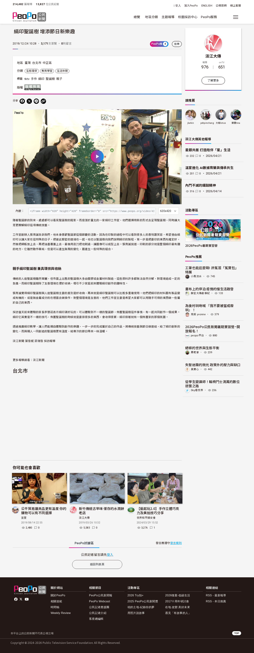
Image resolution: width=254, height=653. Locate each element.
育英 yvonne (199, 314)
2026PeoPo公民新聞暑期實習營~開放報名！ (212, 328)
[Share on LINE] (36, 101)
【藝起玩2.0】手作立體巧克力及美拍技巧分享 (158, 510)
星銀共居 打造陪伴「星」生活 (208, 150)
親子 (59, 79)
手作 (34, 79)
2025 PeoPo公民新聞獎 (143, 601)
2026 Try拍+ (136, 595)
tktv (26, 79)
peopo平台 (198, 335)
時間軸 (55, 607)
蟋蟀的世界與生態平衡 (202, 347)
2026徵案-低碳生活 (177, 595)
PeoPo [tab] (84, 543)
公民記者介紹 (97, 612)
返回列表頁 (97, 564)
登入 (178, 5)
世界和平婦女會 (146, 517)
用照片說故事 (136, 612)
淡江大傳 (84, 517)
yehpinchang (207, 123)
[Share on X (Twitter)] (29, 101)
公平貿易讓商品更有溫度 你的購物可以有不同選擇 (43, 510)
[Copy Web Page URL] (43, 101)
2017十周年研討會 (177, 601)
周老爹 (195, 352)
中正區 (47, 63)
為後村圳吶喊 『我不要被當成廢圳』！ (209, 307)
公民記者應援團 (99, 607)
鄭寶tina (236, 123)
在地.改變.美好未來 (177, 607)
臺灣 (28, 63)
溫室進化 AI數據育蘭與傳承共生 (209, 168)
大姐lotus (221, 123)
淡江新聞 (38, 360)
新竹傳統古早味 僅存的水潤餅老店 (101, 510)
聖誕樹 (50, 79)
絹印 (41, 79)
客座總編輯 (96, 618)
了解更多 (213, 80)
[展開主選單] (235, 17)
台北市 (36, 63)
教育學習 (47, 71)
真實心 (195, 368)
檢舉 (176, 44)
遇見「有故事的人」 (178, 612)
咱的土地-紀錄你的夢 (141, 607)
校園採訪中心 (187, 17)
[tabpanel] (97, 554)
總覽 (137, 17)
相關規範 (56, 601)
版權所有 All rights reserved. (33, 87)
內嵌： (20, 211)
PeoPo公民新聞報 (100, 595)
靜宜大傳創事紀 (201, 293)
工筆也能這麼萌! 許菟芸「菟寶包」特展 (211, 269)
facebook (16, 599)
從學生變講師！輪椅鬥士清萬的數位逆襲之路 (212, 383)
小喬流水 (196, 276)
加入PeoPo (191, 5)
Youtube (27, 599)
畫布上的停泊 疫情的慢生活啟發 (209, 288)
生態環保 (31, 71)
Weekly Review (61, 612)
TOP (236, 633)
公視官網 (221, 5)
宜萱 (24, 517)
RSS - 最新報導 (216, 595)
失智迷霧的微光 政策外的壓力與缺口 (213, 364)
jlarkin (190, 123)
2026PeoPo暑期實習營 (201, 245)
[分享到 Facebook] (22, 101)
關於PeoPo (58, 595)
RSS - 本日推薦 (216, 601)
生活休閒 (62, 71)
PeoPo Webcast (99, 601)
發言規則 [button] (176, 543)
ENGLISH (206, 5)
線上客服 (235, 5)
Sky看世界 (197, 389)
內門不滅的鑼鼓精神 (200, 185)
